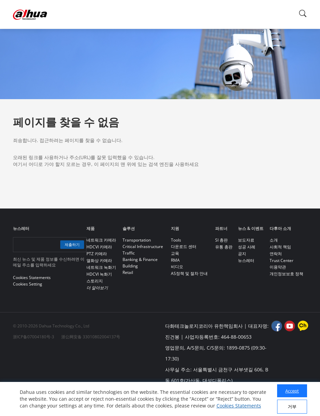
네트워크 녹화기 (101, 267)
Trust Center (281, 260)
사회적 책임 (280, 247)
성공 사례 (246, 247)
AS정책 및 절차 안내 (189, 273)
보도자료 (246, 240)
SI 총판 (221, 240)
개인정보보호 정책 (286, 274)
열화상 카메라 (99, 260)
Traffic (129, 253)
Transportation (137, 240)
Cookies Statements (239, 405)
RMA (175, 260)
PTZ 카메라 (96, 254)
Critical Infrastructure (143, 246)
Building (130, 266)
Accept (292, 391)
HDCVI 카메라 (99, 247)
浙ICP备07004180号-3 (33, 337)
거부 (292, 406)
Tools (176, 240)
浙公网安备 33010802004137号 (90, 337)
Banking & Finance (140, 259)
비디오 (177, 266)
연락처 (276, 254)
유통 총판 (224, 247)
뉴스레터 (246, 260)
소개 (274, 240)
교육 (175, 253)
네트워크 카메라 (101, 240)
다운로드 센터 (183, 246)
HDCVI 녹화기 (99, 274)
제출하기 (70, 244)
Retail (128, 272)
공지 (242, 254)
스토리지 (94, 281)
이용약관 (278, 267)
